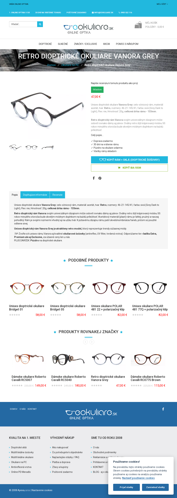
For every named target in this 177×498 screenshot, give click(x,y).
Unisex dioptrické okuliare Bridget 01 (26, 307)
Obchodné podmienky (104, 452)
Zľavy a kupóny (60, 467)
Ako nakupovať (60, 447)
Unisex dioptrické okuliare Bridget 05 (67, 307)
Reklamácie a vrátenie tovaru (108, 457)
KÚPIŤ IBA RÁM (129, 167)
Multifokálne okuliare (22, 457)
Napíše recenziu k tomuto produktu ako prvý (114, 83)
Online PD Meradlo (21, 472)
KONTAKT (98, 467)
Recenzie (57, 194)
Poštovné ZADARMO (76, 12)
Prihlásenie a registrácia (106, 462)
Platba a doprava (61, 462)
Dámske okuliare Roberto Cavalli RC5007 (29, 378)
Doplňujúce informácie (35, 194)
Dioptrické (45, 44)
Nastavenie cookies (42, 490)
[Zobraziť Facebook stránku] (94, 178)
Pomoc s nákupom (127, 44)
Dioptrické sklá (19, 447)
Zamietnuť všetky (155, 487)
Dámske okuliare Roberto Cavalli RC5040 (68, 378)
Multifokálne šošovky (22, 452)
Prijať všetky (126, 487)
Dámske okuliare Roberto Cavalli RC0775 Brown (148, 378)
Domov (51, 65)
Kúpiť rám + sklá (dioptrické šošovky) (129, 159)
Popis (15, 194)
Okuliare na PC (70, 65)
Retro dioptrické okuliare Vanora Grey (108, 378)
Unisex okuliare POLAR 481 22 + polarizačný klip (107, 307)
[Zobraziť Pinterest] (99, 178)
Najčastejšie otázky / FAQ (65, 457)
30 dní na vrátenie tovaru (48, 12)
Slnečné (63, 44)
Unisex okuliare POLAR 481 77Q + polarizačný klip (150, 307)
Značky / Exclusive (85, 44)
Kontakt (32, 409)
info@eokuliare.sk (102, 12)
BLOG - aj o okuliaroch (104, 472)
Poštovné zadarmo (62, 472)
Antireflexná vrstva (21, 467)
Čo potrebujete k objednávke (67, 452)
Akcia (106, 44)
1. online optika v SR (19, 12)
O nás (23, 409)
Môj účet (162, 4)
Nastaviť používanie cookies (138, 478)
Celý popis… (97, 135)
